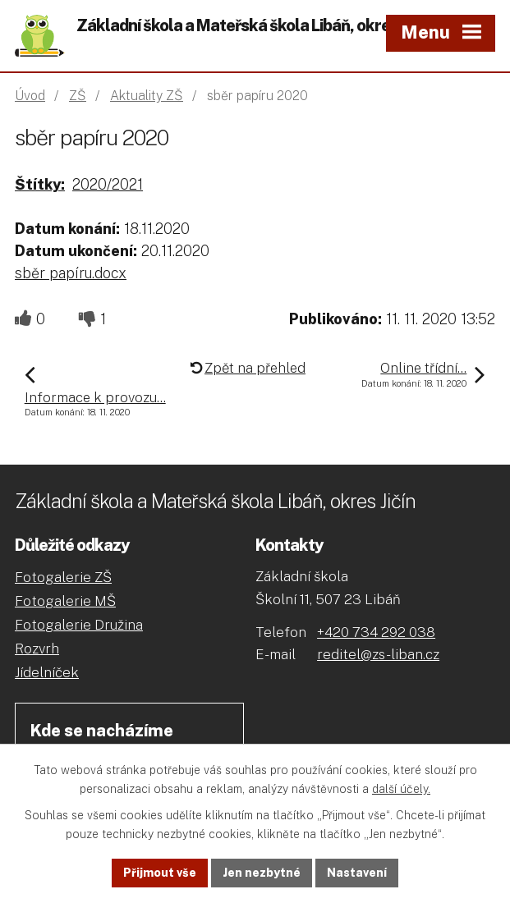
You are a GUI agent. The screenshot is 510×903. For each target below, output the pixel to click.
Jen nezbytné (262, 872)
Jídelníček (47, 672)
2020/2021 (107, 184)
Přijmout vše (159, 872)
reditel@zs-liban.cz (378, 654)
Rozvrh (37, 648)
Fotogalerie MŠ (65, 601)
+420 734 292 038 (376, 632)
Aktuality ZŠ (146, 95)
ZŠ (77, 95)
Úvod (30, 95)
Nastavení (357, 872)
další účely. (401, 788)
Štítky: (40, 184)
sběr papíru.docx (70, 273)
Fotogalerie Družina (79, 625)
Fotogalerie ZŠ (63, 577)
